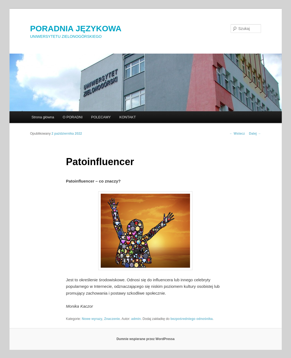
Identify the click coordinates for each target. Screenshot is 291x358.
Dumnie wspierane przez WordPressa (145, 339)
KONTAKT (128, 117)
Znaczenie (112, 319)
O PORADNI (72, 117)
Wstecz (237, 133)
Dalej (255, 133)
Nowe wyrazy (92, 319)
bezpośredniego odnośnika (191, 319)
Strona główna (43, 117)
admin (136, 319)
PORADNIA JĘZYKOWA (76, 28)
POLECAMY (101, 117)
